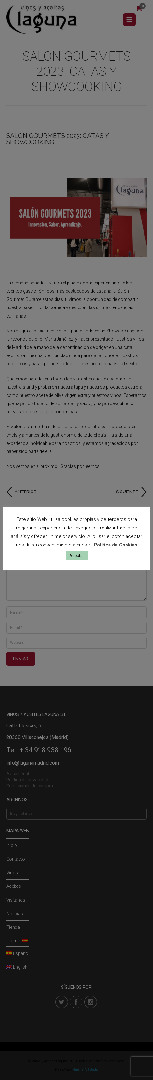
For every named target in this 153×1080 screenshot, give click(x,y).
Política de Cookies (115, 545)
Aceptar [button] (76, 555)
